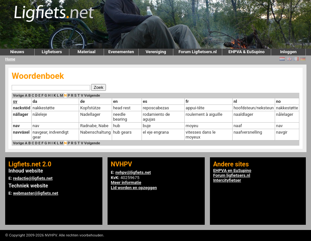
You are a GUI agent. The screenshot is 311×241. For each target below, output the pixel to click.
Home (10, 59)
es (145, 101)
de (82, 101)
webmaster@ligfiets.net (35, 193)
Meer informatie (126, 182)
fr (187, 101)
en (115, 101)
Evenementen (121, 51)
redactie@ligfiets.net (32, 178)
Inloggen (288, 51)
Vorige (18, 95)
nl (235, 101)
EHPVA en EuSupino (232, 170)
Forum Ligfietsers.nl (198, 51)
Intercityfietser (227, 180)
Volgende (92, 95)
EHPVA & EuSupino (246, 51)
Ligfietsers (52, 51)
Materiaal (86, 51)
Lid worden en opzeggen (134, 187)
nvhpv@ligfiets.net (133, 172)
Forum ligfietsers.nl (231, 175)
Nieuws (17, 51)
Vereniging (155, 51)
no (278, 101)
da (35, 101)
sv (15, 101)
